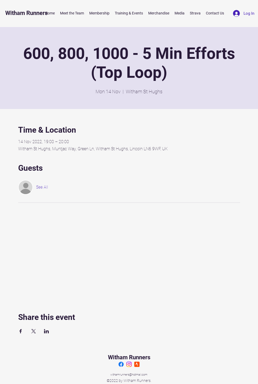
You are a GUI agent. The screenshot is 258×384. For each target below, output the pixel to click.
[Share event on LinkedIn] (46, 331)
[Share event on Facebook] (20, 331)
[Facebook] (121, 364)
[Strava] (137, 364)
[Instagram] (129, 364)
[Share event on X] (33, 331)
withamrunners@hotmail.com (128, 374)
